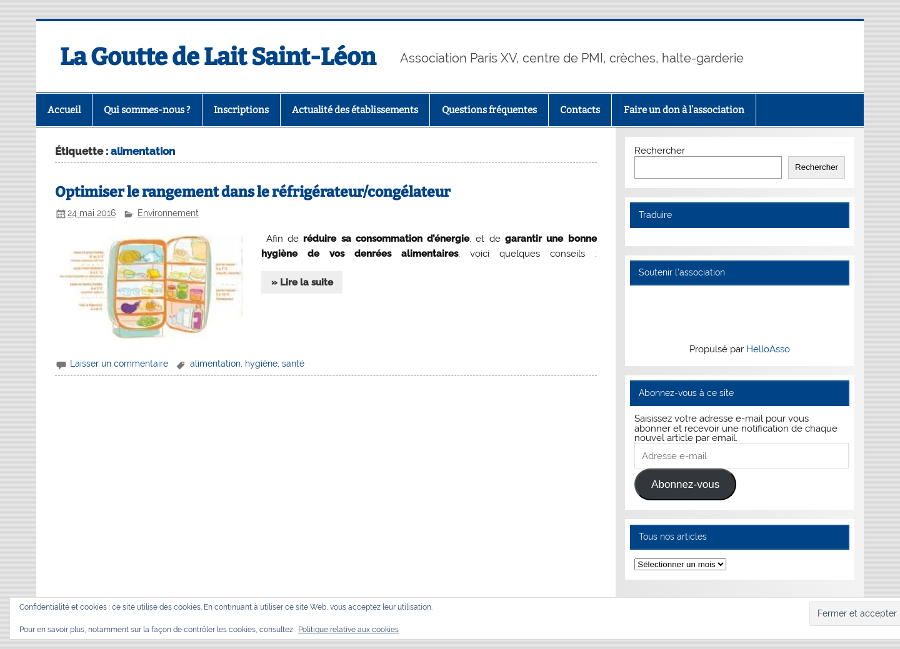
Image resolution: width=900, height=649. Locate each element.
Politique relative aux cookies (348, 629)
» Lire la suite (302, 282)
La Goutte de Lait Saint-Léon (218, 56)
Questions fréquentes (489, 110)
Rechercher (659, 150)
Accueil (64, 110)
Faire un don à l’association (684, 110)
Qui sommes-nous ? (147, 110)
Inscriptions (241, 110)
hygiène (261, 364)
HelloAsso (768, 349)
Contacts (580, 110)
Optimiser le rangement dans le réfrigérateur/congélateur (253, 192)
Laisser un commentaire (119, 364)
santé (293, 364)
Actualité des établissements (355, 110)
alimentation (215, 364)
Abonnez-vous (685, 484)
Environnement (168, 213)
